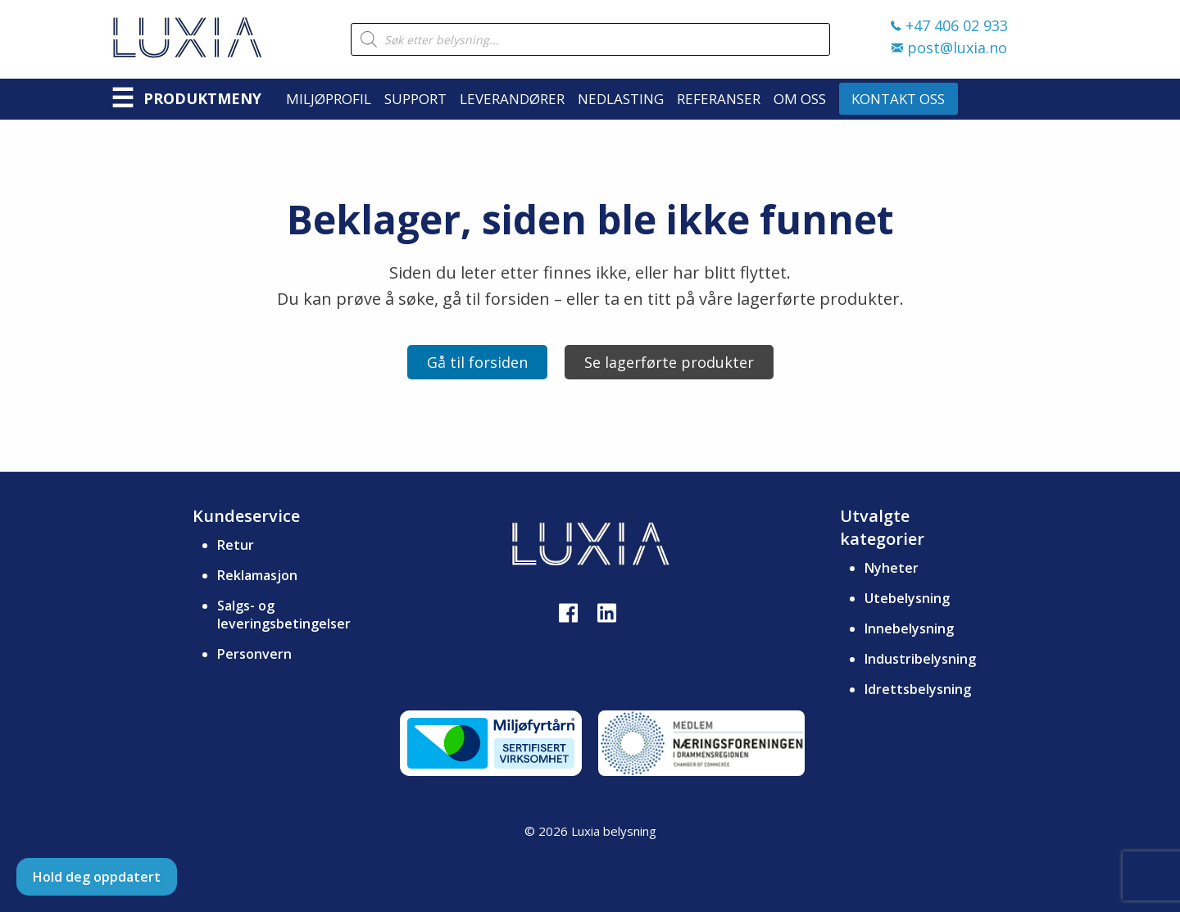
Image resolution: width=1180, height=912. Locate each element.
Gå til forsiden (477, 362)
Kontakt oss (898, 98)
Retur (235, 545)
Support (415, 98)
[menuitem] (335, 99)
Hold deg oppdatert (97, 877)
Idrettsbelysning (918, 689)
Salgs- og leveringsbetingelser (284, 615)
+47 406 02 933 (949, 25)
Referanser (718, 98)
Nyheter (892, 568)
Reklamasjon (257, 575)
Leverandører (512, 98)
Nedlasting (621, 98)
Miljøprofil (328, 98)
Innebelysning (909, 628)
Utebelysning (907, 598)
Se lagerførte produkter (669, 362)
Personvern (254, 654)
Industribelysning (920, 659)
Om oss (800, 98)
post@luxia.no (949, 47)
